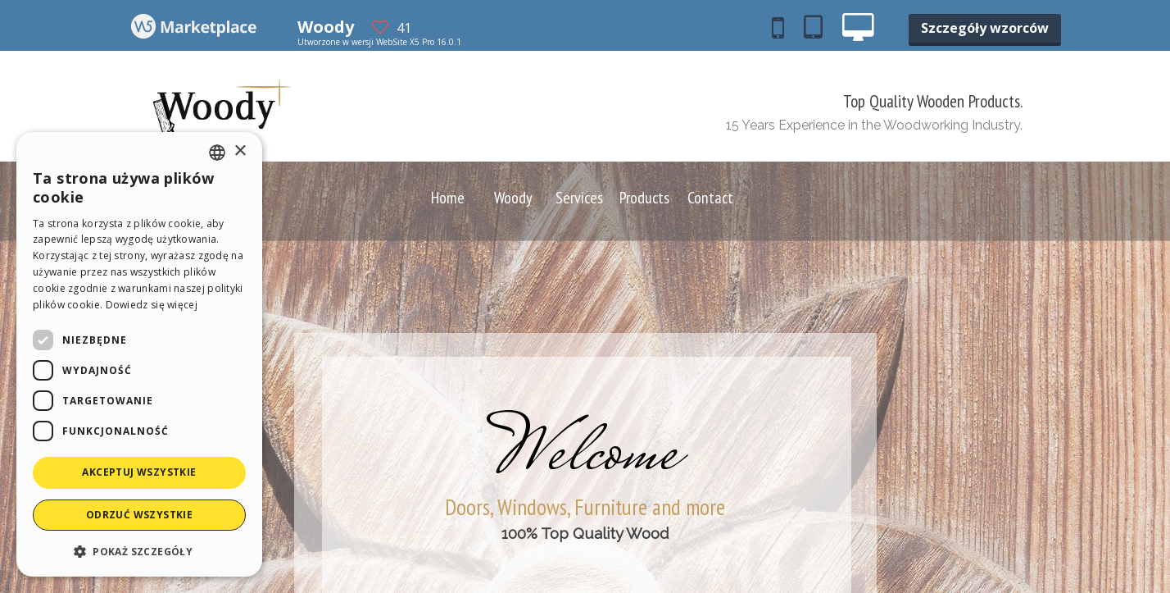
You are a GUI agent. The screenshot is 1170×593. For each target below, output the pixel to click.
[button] (139, 550)
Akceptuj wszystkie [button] (139, 472)
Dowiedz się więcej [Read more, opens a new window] (151, 305)
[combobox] (217, 152)
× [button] (240, 151)
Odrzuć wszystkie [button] (139, 515)
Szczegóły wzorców (985, 28)
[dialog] (139, 354)
